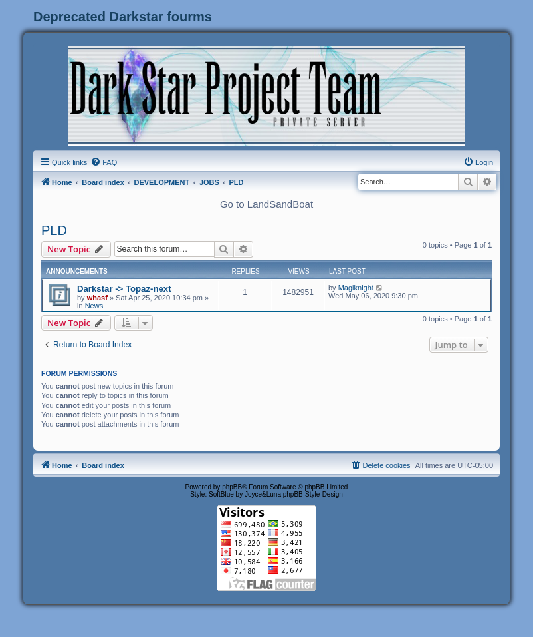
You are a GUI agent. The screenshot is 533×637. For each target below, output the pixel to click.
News (94, 306)
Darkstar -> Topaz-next (124, 289)
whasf (97, 298)
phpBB (232, 487)
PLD (54, 230)
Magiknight (355, 288)
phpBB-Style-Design (313, 494)
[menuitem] (103, 162)
